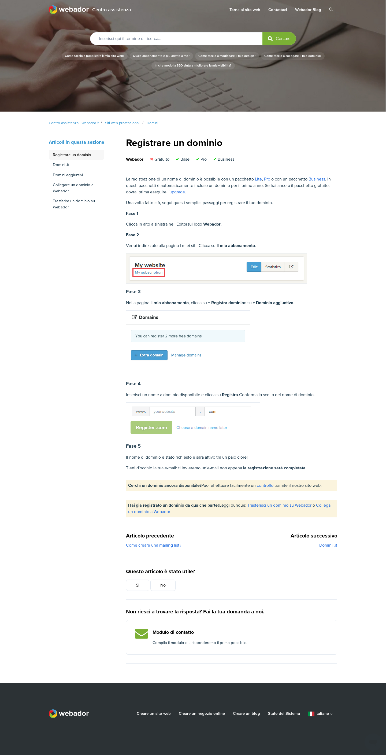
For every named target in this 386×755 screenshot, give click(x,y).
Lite (258, 179)
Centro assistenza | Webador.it (74, 123)
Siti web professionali (122, 123)
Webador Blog (308, 9)
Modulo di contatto (173, 632)
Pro (267, 179)
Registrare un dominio (72, 154)
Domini (152, 123)
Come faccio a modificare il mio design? (227, 56)
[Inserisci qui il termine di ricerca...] (193, 38)
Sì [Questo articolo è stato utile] (137, 585)
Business (317, 179)
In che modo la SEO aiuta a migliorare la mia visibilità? (193, 66)
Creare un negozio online (202, 713)
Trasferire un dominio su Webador (74, 203)
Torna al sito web (244, 9)
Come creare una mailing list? (153, 545)
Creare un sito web (154, 713)
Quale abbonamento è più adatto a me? (161, 56)
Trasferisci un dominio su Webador (279, 505)
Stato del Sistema (284, 713)
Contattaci (277, 9)
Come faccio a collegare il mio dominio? (292, 56)
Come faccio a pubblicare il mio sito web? (94, 56)
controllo (265, 485)
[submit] (279, 38)
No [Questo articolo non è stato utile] (163, 585)
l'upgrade (176, 192)
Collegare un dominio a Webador (73, 187)
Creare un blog (246, 713)
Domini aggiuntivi (68, 174)
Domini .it (328, 545)
